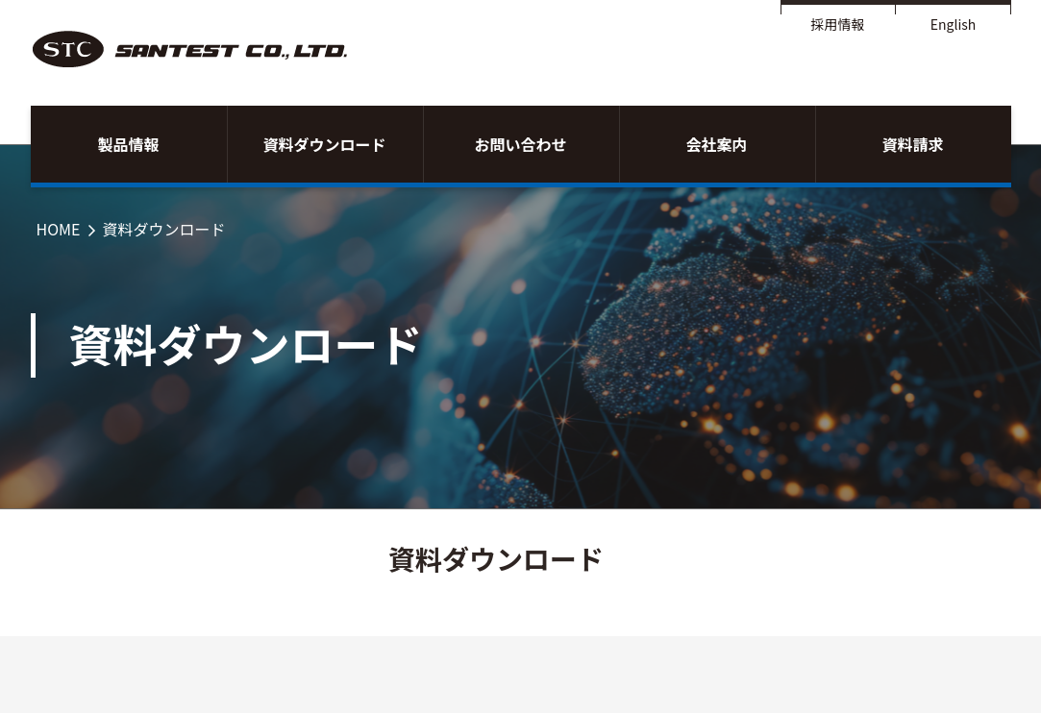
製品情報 (128, 144)
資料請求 (912, 144)
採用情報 (838, 24)
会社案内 (716, 144)
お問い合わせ (520, 144)
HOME (59, 228)
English (953, 24)
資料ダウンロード (323, 144)
